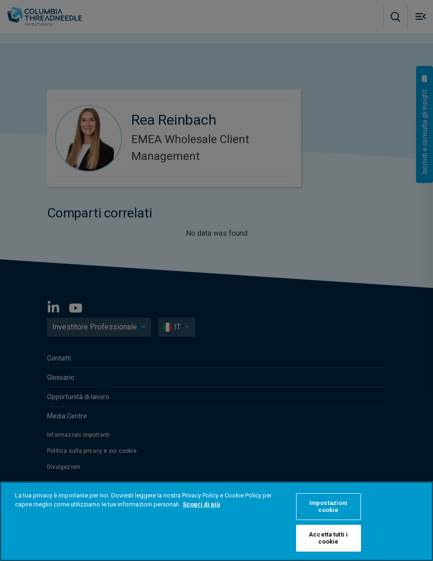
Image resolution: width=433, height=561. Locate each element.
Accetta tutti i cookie (328, 538)
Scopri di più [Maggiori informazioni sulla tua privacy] (201, 504)
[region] (216, 521)
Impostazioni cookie (328, 506)
